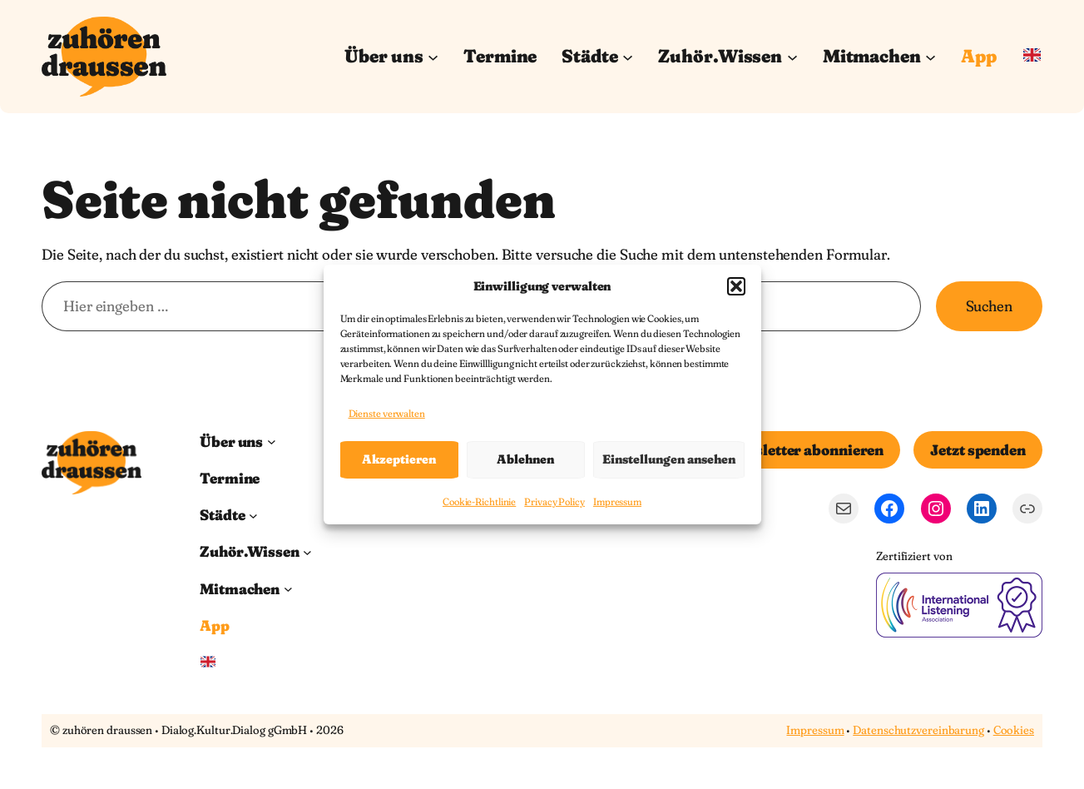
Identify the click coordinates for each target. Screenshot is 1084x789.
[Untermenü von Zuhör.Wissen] (792, 56)
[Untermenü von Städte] (627, 56)
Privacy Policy (554, 501)
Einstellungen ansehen (668, 459)
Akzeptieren (399, 459)
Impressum (617, 501)
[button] (736, 285)
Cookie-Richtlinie (479, 501)
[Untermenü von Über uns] (433, 56)
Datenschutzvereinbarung (918, 729)
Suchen (989, 305)
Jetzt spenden (978, 449)
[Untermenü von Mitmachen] (930, 56)
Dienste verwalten (387, 413)
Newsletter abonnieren (804, 449)
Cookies (1013, 729)
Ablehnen (525, 459)
